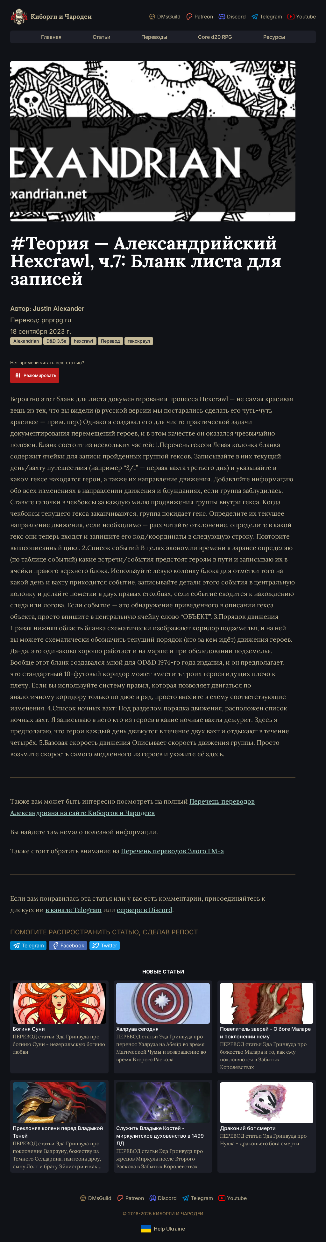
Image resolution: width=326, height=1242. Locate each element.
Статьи (101, 37)
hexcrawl (84, 341)
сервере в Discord (144, 910)
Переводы (154, 37)
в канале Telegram (74, 910)
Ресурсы (274, 37)
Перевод (110, 341)
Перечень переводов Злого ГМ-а (172, 851)
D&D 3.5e (56, 341)
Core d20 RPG (215, 37)
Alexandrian (26, 341)
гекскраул (138, 341)
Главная (51, 37)
